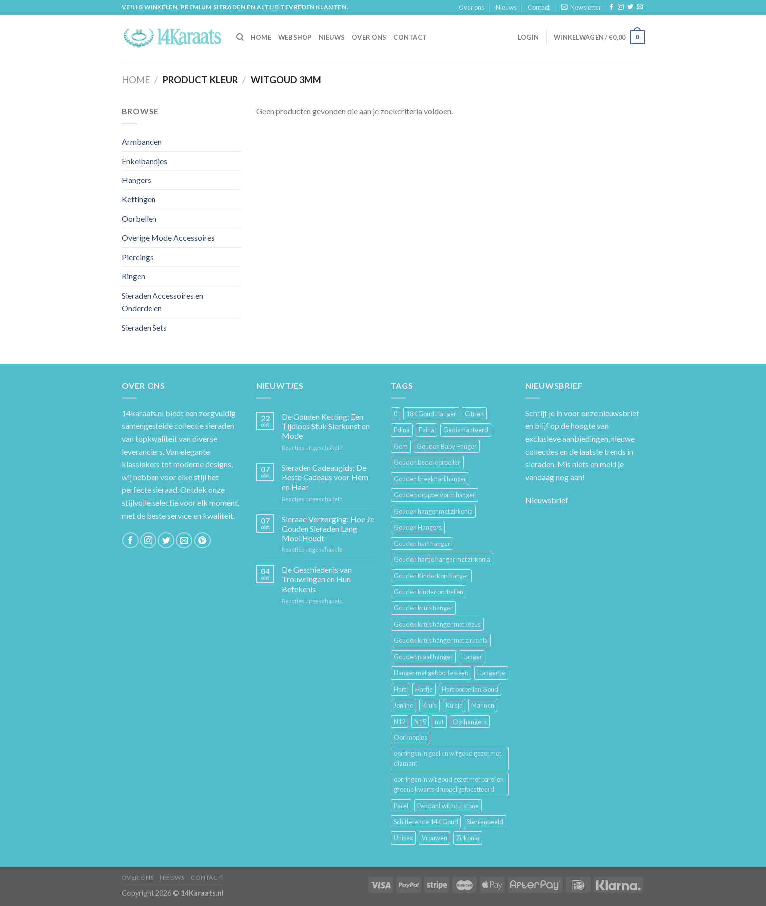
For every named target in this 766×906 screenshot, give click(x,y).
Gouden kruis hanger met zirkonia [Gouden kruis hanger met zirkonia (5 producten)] (441, 640)
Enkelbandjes (144, 161)
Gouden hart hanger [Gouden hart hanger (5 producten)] (422, 543)
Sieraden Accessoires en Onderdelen (162, 302)
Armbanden (142, 141)
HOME (261, 37)
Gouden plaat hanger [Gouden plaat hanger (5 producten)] (423, 657)
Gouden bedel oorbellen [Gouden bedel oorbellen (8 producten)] (427, 462)
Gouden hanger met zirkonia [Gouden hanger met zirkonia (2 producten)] (433, 511)
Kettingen (138, 199)
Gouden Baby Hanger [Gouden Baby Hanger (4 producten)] (447, 446)
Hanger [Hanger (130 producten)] (471, 657)
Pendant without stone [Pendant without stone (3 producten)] (448, 806)
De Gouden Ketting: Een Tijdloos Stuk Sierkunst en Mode (326, 426)
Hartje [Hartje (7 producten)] (424, 689)
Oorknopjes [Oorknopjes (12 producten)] (410, 737)
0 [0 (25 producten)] (395, 414)
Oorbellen (139, 218)
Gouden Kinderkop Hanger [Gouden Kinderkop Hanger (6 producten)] (431, 576)
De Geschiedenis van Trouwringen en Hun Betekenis (317, 579)
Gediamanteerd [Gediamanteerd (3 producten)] (465, 430)
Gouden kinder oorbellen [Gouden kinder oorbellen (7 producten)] (428, 592)
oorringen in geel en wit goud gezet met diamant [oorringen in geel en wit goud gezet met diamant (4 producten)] (447, 758)
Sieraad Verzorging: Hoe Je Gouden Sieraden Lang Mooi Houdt (328, 528)
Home (136, 79)
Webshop (295, 37)
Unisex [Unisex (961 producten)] (403, 838)
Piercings (137, 257)
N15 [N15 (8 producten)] (420, 721)
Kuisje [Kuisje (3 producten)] (454, 705)
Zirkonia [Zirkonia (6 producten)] (467, 838)
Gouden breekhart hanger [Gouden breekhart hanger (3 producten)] (430, 479)
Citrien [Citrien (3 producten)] (474, 414)
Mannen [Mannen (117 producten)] (482, 705)
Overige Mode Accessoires (168, 237)
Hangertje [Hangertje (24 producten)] (491, 673)
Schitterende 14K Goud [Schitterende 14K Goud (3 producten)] (426, 822)
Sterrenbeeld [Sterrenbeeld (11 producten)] (485, 822)
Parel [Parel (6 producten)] (401, 806)
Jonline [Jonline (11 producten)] (403, 705)
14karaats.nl (143, 413)
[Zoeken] (240, 37)
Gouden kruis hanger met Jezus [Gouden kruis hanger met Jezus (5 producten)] (437, 624)
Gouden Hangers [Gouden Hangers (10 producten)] (418, 527)
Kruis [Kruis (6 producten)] (429, 705)
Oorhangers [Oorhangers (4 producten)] (470, 721)
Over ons (471, 7)
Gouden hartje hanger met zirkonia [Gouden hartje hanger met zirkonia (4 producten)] (442, 559)
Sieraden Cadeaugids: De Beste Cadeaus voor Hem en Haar (325, 477)
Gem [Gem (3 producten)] (401, 446)
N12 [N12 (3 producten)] (399, 721)
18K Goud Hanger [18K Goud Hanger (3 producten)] (431, 414)
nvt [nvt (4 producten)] (439, 721)
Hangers (136, 179)
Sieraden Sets (144, 327)
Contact (539, 7)
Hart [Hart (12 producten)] (400, 689)
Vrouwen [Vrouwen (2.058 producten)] (434, 838)
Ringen (133, 276)
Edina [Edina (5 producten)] (402, 430)
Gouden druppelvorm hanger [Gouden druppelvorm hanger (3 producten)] (434, 495)
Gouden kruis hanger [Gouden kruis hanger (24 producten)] (423, 608)
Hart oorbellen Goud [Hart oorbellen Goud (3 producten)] (470, 689)
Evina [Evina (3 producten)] (426, 430)
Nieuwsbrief (546, 500)
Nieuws (506, 7)
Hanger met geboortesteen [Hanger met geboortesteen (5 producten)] (431, 673)
